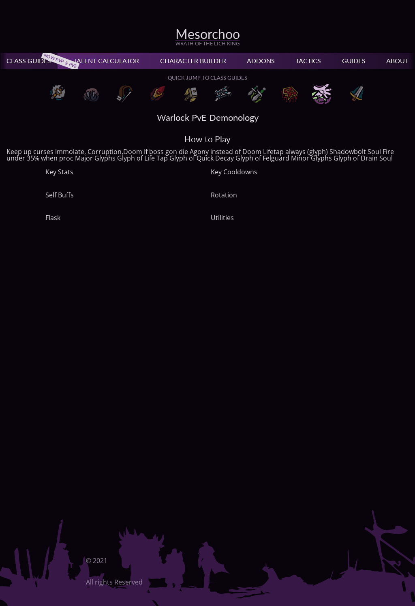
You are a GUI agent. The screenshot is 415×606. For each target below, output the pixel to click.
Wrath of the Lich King (207, 43)
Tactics (308, 60)
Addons (261, 60)
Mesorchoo (207, 34)
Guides (354, 60)
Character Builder (193, 60)
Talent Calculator (106, 60)
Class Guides (32, 61)
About (397, 60)
